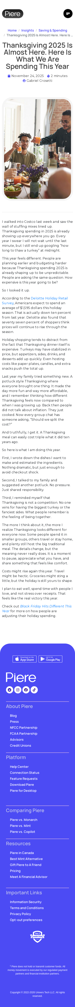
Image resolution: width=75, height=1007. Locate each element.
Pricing (15, 871)
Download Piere (22, 784)
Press (14, 721)
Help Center (19, 766)
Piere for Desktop (23, 790)
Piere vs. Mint (20, 825)
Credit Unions (20, 745)
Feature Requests (24, 778)
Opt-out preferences (26, 920)
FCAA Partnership (23, 733)
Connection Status (24, 772)
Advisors (17, 739)
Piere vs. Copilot (22, 831)
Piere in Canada (22, 853)
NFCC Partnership (23, 727)
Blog (13, 715)
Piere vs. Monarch (23, 819)
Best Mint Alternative (26, 859)
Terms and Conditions (27, 908)
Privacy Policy (20, 914)
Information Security (26, 902)
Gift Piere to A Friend (25, 865)
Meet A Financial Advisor (28, 877)
